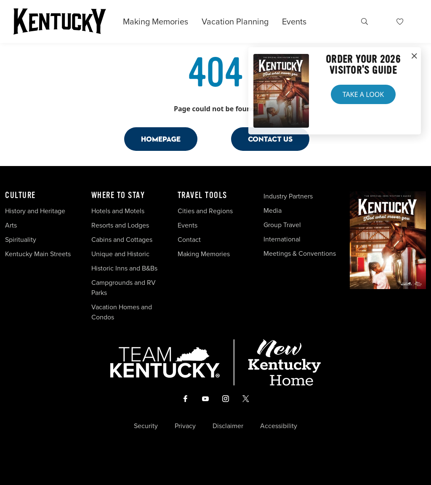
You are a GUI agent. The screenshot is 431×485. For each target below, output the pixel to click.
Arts (11, 225)
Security (146, 426)
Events (294, 21)
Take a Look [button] (363, 94)
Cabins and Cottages (121, 239)
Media (272, 210)
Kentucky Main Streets (38, 254)
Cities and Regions (205, 211)
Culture (20, 195)
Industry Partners (288, 196)
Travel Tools (202, 195)
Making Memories (155, 21)
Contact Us (270, 139)
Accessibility (278, 426)
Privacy (185, 426)
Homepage (161, 139)
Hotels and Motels (117, 211)
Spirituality (21, 239)
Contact (189, 239)
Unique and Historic (120, 254)
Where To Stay (118, 195)
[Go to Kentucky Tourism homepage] (59, 21)
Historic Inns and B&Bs (124, 268)
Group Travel (282, 225)
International (282, 239)
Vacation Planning (235, 21)
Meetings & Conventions (299, 253)
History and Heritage (36, 211)
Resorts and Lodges (120, 225)
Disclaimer (228, 426)
